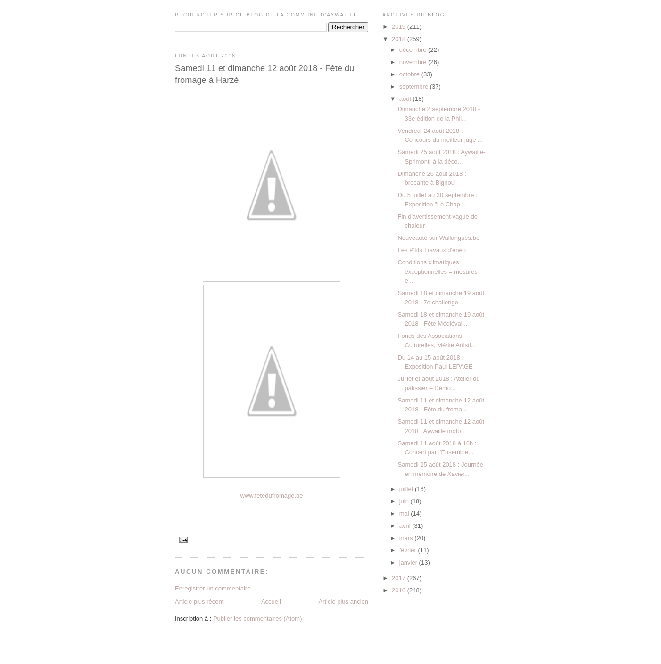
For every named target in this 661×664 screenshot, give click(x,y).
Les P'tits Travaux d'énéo (431, 250)
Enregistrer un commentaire (212, 588)
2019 (399, 26)
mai (405, 513)
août (406, 98)
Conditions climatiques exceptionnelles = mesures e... (437, 271)
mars (407, 537)
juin (405, 501)
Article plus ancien (344, 601)
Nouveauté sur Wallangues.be (438, 237)
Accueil (271, 601)
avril (405, 525)
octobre (410, 74)
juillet (407, 488)
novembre (413, 62)
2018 (399, 38)
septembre (414, 86)
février (408, 550)
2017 (399, 578)
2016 (399, 590)
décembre (413, 49)
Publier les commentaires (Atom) (257, 618)
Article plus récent (199, 601)
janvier (409, 562)
